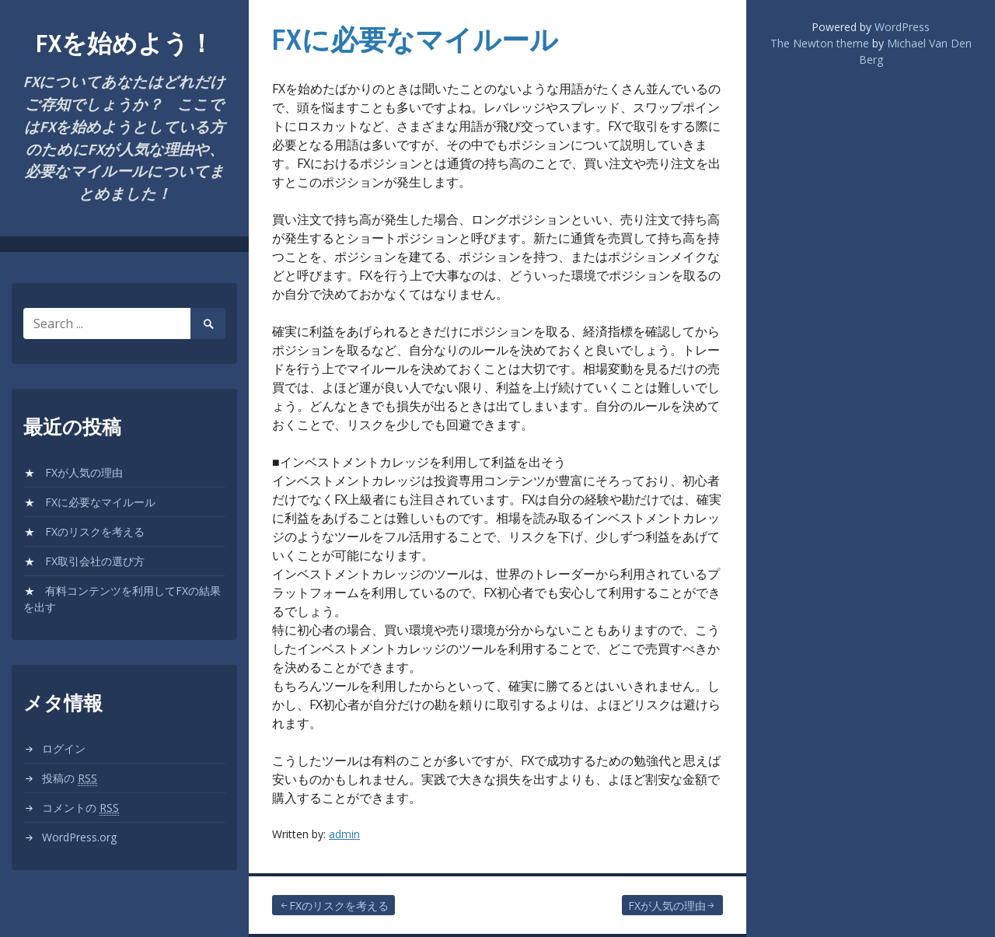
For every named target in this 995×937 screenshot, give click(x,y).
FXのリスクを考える (95, 531)
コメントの (80, 808)
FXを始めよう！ (125, 43)
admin (344, 834)
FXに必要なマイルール (100, 502)
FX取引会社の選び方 (95, 561)
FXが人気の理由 (84, 472)
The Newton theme (819, 43)
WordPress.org (79, 837)
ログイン (64, 748)
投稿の (69, 778)
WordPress (902, 26)
